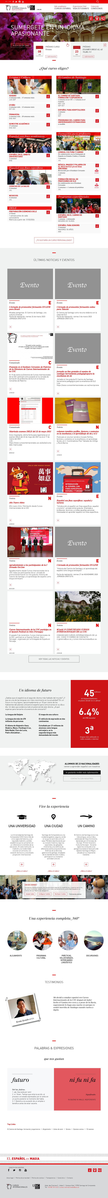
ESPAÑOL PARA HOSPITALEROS (71, 110)
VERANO (12, 96)
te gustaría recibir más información (82, 772)
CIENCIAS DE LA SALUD (19, 186)
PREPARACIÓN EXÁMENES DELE (23, 212)
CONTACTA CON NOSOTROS (82, 779)
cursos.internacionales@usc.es (69, 1187)
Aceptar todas (30, 894)
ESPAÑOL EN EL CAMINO (68, 215)
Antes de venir (58, 1129)
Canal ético (61, 1178)
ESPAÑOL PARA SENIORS (68, 225)
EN (10, 2)
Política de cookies (38, 1178)
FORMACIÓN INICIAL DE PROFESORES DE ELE (68, 180)
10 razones (90, 1129)
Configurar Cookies (44, 894)
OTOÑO (12, 105)
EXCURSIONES (92, 956)
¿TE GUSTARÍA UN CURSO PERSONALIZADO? (54, 240)
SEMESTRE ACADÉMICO (19, 124)
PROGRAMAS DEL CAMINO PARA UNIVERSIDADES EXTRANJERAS (71, 121)
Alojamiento (47, 1129)
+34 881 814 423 (53, 1187)
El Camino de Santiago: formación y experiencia (23, 1129)
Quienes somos (78, 1129)
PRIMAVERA (14, 114)
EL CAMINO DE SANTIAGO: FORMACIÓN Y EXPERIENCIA (70, 97)
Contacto (70, 1178)
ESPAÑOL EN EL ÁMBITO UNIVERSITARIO (19, 156)
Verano (68, 1129)
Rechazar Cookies (60, 894)
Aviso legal (10, 1178)
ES (6, 2)
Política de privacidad (22, 1178)
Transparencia (50, 1178)
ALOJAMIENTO (16, 956)
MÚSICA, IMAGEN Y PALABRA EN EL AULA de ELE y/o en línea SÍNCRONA (72, 167)
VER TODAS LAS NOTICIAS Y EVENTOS (54, 659)
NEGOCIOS (13, 196)
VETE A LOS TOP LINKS (21, 45)
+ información (51, 56)
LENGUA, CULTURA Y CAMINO (70, 152)
